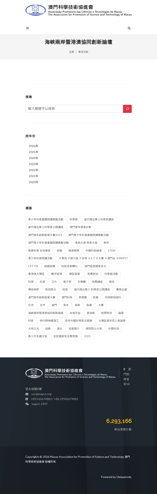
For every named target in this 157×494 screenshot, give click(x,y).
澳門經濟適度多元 (95, 266)
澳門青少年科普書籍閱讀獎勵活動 (88, 235)
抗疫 (65, 289)
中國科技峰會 (93, 250)
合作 (42, 305)
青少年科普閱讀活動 (40, 258)
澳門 (54, 305)
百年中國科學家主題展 (78, 320)
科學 (31, 281)
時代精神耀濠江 (49, 320)
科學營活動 (111, 273)
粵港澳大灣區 (36, 273)
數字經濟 (57, 273)
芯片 (54, 281)
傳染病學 (33, 289)
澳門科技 (67, 297)
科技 (31, 320)
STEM (111, 250)
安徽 (59, 250)
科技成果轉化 (69, 266)
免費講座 (97, 281)
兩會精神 (73, 250)
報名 (111, 281)
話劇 (48, 328)
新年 (106, 242)
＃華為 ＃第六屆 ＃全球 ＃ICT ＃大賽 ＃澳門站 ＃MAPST (93, 258)
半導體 (82, 281)
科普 (42, 281)
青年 (66, 305)
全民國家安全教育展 (65, 336)
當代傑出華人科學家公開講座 (45, 227)
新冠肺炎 (50, 289)
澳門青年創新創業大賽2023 (45, 235)
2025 (87, 336)
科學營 (74, 219)
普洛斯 (91, 313)
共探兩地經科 (113, 297)
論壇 (121, 313)
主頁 (71, 51)
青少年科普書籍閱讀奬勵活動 (45, 219)
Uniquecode (124, 477)
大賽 (101, 305)
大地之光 (33, 328)
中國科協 (113, 328)
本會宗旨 (75, 313)
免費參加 (92, 273)
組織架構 (49, 266)
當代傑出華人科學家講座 (99, 219)
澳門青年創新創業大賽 (41, 297)
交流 (31, 305)
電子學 (67, 281)
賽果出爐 (121, 289)
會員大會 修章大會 (86, 242)
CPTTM (33, 266)
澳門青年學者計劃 (80, 227)
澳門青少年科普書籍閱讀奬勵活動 (48, 242)
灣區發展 (75, 273)
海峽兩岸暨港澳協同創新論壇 (45, 313)
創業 (89, 305)
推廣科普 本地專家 (39, 250)
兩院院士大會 (94, 328)
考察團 (83, 297)
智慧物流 (106, 313)
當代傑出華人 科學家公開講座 (92, 289)
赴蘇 (95, 297)
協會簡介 (74, 328)
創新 (77, 305)
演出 (59, 328)
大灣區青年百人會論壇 (112, 320)
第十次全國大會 (37, 336)
